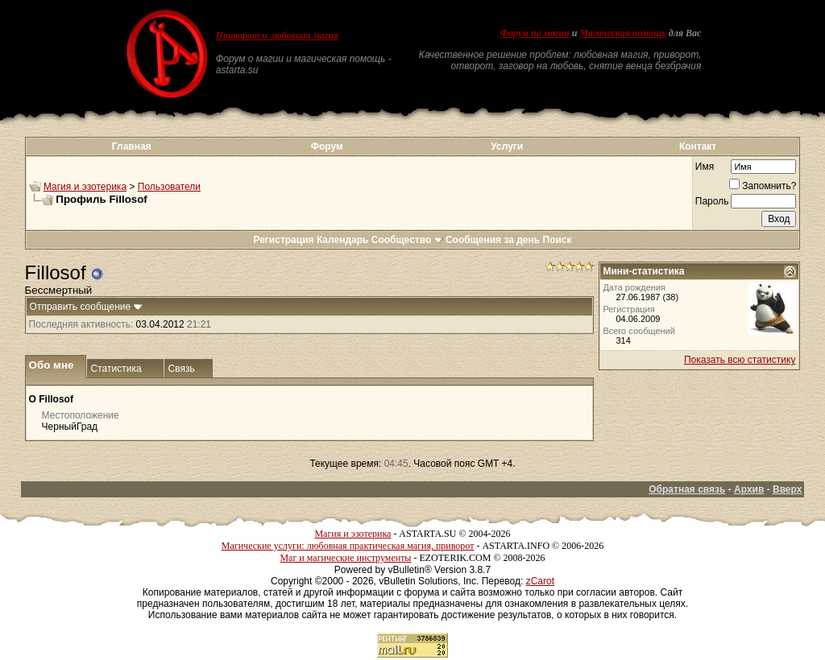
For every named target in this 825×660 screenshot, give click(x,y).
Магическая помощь (622, 33)
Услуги (507, 146)
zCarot (540, 581)
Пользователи (169, 186)
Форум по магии (535, 33)
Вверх (787, 489)
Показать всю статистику (739, 359)
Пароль (712, 201)
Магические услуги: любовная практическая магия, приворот (348, 545)
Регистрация (283, 239)
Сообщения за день (493, 239)
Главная (131, 146)
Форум (327, 146)
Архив (749, 489)
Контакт (697, 146)
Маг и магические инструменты (345, 557)
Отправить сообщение (80, 306)
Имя (704, 166)
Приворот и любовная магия (277, 35)
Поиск (557, 239)
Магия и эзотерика (85, 186)
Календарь (343, 239)
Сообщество (407, 239)
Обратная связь (687, 489)
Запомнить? (762, 186)
